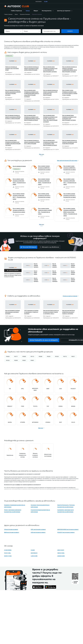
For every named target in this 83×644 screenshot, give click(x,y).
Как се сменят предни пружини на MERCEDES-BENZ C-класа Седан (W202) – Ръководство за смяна (70, 212)
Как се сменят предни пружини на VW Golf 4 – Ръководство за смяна (69, 195)
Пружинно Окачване (25, 14)
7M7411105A (60, 553)
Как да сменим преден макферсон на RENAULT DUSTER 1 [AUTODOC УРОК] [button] (73, 265)
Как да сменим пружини (19, 166)
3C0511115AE (8, 556)
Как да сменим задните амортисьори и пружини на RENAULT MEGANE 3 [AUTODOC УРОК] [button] (55, 265)
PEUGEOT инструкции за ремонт (66, 532)
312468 (33, 550)
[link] (16, 10)
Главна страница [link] (8, 14)
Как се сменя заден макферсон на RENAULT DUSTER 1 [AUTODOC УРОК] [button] (36, 272)
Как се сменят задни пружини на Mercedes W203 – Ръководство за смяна (19, 181)
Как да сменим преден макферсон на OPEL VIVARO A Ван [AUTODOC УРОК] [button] (73, 272)
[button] (47, 10)
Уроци (16, 14)
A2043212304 (61, 556)
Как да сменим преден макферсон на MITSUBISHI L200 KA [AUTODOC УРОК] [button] (55, 272)
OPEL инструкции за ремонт (38, 529)
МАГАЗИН (39, 1)
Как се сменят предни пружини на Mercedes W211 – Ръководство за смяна (19, 196)
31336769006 (7, 550)
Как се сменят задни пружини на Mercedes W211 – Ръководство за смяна (69, 181)
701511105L (7, 553)
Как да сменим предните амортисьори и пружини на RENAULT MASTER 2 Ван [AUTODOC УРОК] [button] (55, 279)
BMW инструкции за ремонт (11, 532)
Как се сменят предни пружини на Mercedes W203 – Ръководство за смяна (44, 181)
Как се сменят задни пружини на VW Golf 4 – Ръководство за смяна (44, 195)
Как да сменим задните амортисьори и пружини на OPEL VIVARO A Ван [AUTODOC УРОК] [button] (37, 279)
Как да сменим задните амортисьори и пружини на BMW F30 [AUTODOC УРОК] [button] (37, 265)
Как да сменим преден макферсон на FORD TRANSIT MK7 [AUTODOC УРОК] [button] (73, 279)
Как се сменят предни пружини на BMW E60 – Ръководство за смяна (44, 167)
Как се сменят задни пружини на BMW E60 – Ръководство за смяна (69, 167)
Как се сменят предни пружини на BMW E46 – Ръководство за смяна (19, 210)
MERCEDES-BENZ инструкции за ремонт (68, 529)
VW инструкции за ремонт (11, 529)
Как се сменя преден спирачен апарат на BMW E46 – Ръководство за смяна (45, 211)
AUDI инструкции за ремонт (38, 532)
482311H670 (60, 550)
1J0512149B (34, 556)
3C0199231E (34, 553)
